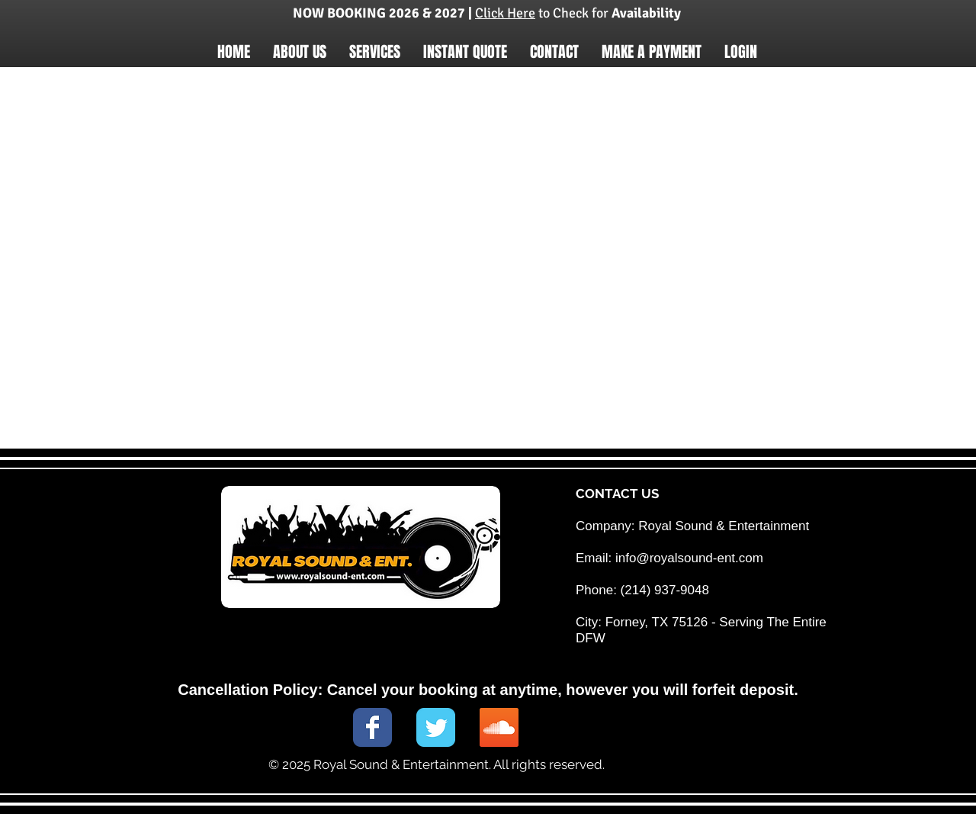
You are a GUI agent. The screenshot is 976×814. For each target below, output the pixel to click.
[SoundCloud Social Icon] (499, 727)
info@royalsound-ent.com (689, 558)
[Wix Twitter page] (435, 727)
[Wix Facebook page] (372, 727)
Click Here (505, 13)
